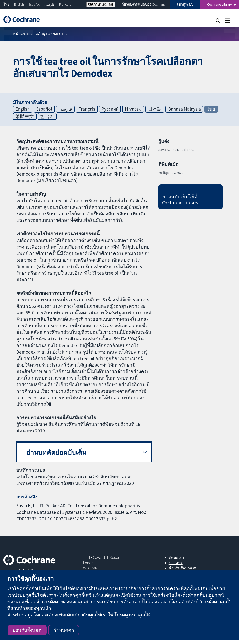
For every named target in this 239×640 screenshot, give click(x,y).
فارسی (49, 4)
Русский (110, 109)
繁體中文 (24, 116)
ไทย (6, 4)
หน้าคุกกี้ (138, 615)
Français (65, 4)
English (19, 4)
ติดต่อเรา (176, 557)
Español (34, 4)
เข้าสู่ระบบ (185, 4)
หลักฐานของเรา (49, 33)
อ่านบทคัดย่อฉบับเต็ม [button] (56, 452)
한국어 (47, 116)
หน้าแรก (20, 33)
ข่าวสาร (176, 562)
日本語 (155, 109)
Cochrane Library (219, 4)
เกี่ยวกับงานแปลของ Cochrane (142, 4)
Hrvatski (133, 109)
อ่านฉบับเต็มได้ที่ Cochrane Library (180, 199)
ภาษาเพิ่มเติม (100, 4)
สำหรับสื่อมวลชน (183, 568)
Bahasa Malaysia (184, 109)
